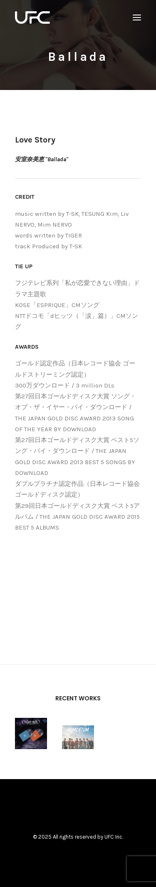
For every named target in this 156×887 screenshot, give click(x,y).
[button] (137, 17)
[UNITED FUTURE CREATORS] (32, 17)
